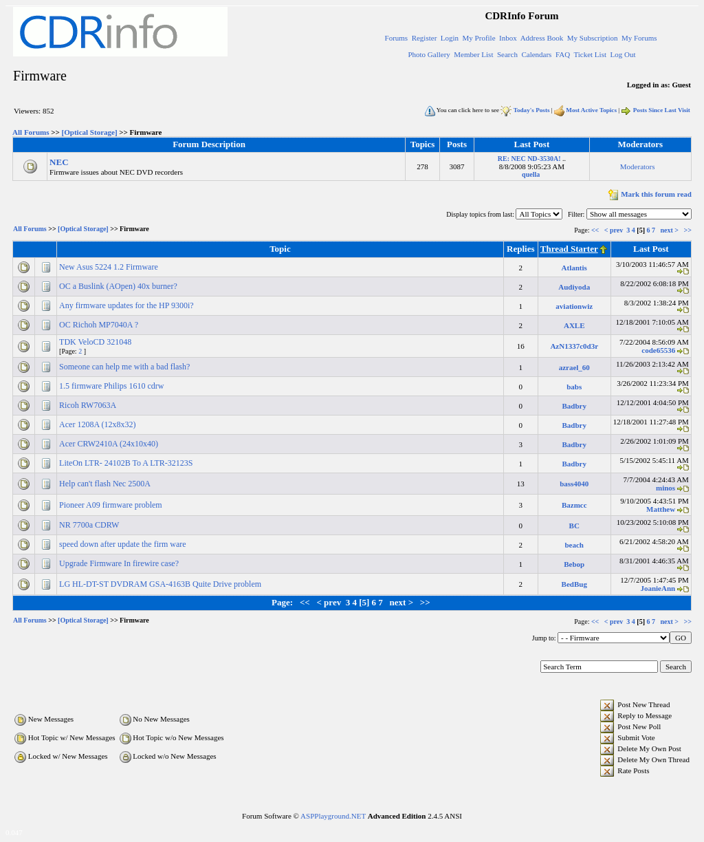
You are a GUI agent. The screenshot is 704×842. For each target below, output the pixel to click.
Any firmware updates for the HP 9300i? (127, 305)
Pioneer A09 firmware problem (111, 505)
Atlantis (574, 267)
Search (507, 54)
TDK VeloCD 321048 (96, 342)
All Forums (30, 132)
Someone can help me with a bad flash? (125, 366)
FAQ (563, 54)
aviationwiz (574, 306)
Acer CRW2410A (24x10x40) (109, 444)
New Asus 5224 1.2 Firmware (109, 267)
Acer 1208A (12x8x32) (98, 424)
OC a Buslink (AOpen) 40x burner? (119, 286)
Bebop (574, 564)
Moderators (637, 166)
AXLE (574, 325)
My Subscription (592, 38)
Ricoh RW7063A (88, 405)
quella (531, 174)
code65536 (658, 350)
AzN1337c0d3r (574, 346)
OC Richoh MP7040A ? (99, 325)
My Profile (479, 38)
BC (574, 525)
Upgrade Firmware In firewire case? (120, 563)
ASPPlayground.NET (333, 816)
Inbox (508, 38)
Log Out (622, 54)
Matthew (660, 509)
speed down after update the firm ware (123, 544)
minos (665, 488)
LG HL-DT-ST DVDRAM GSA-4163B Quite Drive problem (161, 584)
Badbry (574, 406)
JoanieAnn (657, 588)
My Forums (639, 38)
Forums (396, 38)
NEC (59, 162)
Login (450, 38)
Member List (473, 54)
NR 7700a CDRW (90, 525)
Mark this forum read (649, 194)
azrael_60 (574, 367)
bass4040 (574, 483)
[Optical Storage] (90, 132)
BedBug (574, 584)
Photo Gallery (429, 54)
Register (424, 38)
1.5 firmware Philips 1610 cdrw (112, 386)
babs (574, 386)
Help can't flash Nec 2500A (105, 483)
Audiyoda (574, 287)
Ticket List (589, 54)
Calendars (536, 54)
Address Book (542, 38)
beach (574, 545)
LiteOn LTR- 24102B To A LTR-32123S (127, 463)
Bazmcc (574, 505)
